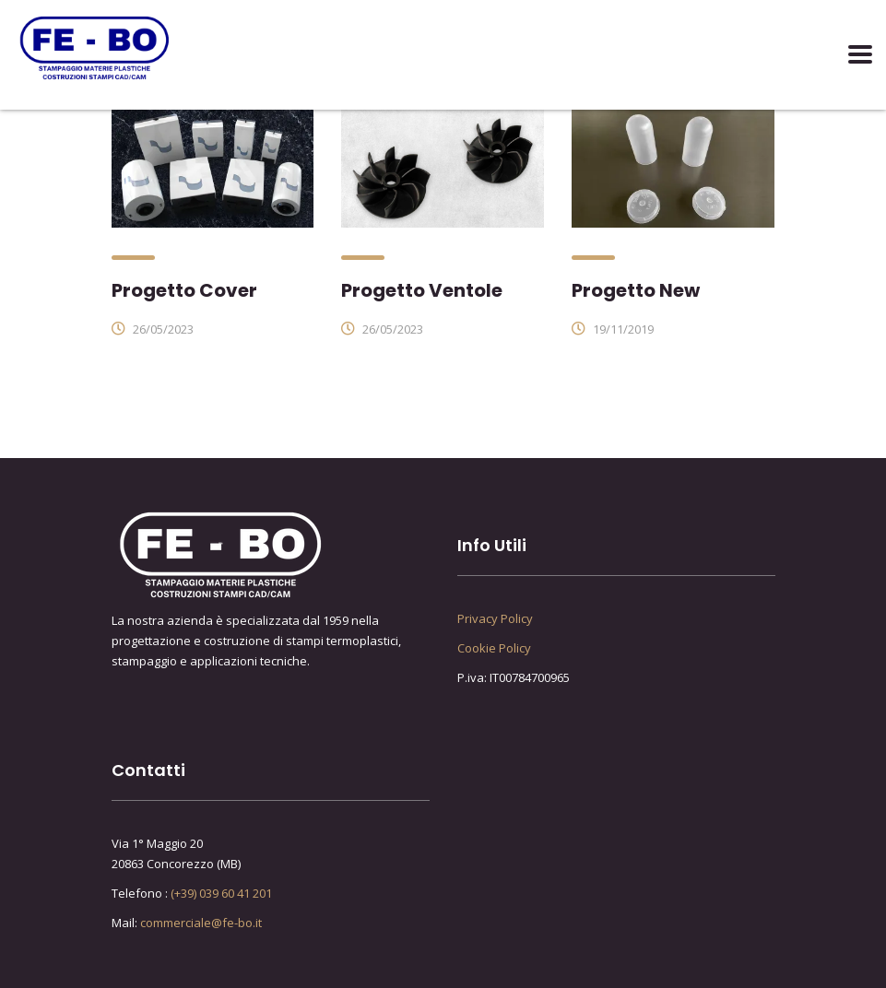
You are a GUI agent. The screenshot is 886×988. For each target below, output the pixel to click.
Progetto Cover (184, 290)
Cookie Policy (494, 648)
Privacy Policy (495, 618)
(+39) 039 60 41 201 (221, 893)
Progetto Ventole (421, 290)
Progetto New (636, 290)
